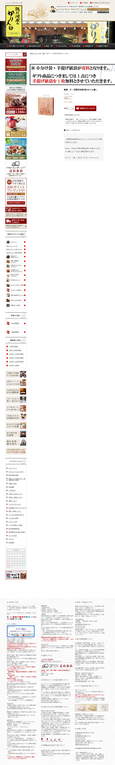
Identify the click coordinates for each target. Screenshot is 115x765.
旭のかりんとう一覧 (11, 246)
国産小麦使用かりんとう (15, 295)
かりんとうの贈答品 (13, 290)
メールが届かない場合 (15, 525)
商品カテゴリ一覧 (35, 53)
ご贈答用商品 (12, 332)
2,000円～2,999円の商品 (16, 358)
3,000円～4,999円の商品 (16, 361)
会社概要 (11, 487)
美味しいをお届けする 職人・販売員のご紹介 (15, 479)
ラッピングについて (15, 504)
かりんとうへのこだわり (16, 472)
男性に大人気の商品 (13, 300)
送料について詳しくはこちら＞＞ (51, 661)
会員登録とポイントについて (18, 508)
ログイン (11, 539)
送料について (13, 501)
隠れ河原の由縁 (13, 475)
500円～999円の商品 (15, 350)
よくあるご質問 (13, 518)
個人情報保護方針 (14, 528)
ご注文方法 (12, 490)
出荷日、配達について (15, 497)
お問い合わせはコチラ (82, 744)
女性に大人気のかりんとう (12, 275)
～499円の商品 (13, 346)
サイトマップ (13, 468)
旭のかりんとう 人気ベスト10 (14, 249)
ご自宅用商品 (12, 323)
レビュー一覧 (13, 522)
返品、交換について (15, 511)
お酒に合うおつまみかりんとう (13, 266)
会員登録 (11, 542)
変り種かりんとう (13, 280)
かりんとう (11, 242)
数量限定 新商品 (13, 305)
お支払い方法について (15, 494)
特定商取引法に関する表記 (17, 532)
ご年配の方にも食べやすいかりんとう (14, 270)
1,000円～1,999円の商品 (16, 354)
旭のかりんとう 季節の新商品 (14, 252)
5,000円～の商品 (14, 365)
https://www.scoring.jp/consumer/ (16, 683)
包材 (43, 53)
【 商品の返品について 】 (72, 115)
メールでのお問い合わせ (16, 515)
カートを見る (13, 535)
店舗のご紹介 (13, 483)
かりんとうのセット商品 (15, 285)
